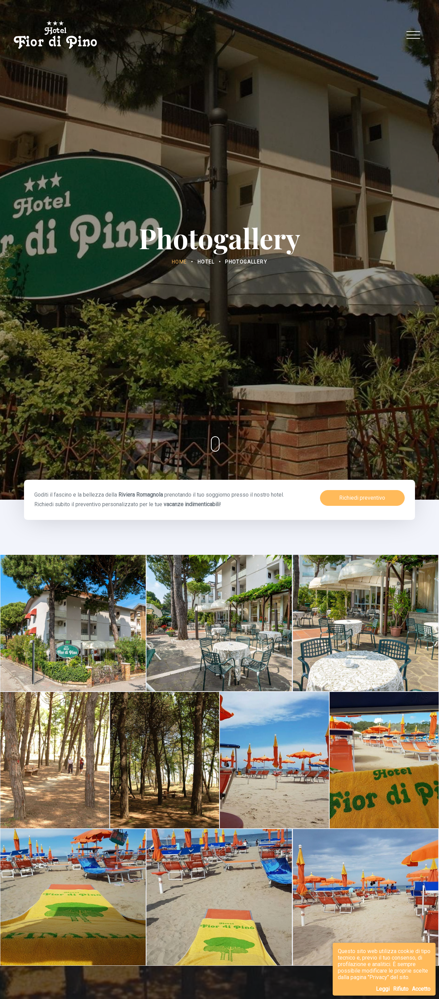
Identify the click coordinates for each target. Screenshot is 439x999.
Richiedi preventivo (362, 498)
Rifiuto (400, 989)
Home (179, 262)
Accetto (421, 989)
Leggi (383, 989)
